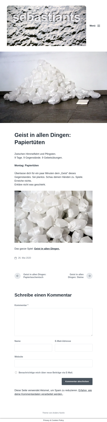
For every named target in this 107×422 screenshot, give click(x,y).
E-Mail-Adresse (63, 341)
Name (17, 341)
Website (18, 357)
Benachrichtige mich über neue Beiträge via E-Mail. (46, 372)
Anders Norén (59, 413)
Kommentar (21, 305)
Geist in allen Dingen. (47, 248)
